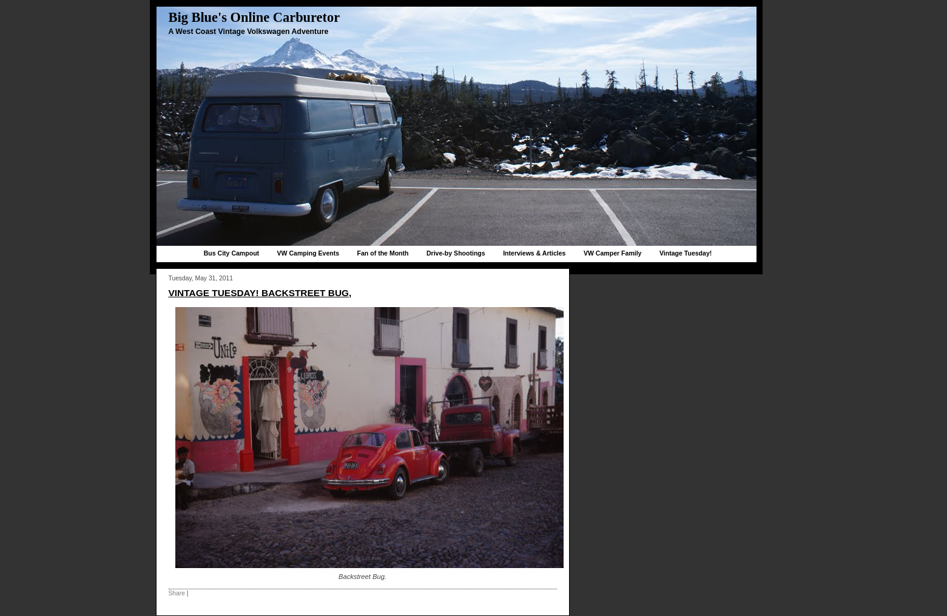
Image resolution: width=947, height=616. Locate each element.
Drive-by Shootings (455, 253)
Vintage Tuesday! (685, 253)
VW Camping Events (308, 253)
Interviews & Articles (534, 253)
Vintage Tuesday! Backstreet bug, (260, 293)
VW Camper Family (613, 253)
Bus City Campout (231, 253)
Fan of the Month (383, 253)
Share (177, 593)
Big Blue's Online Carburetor (254, 17)
